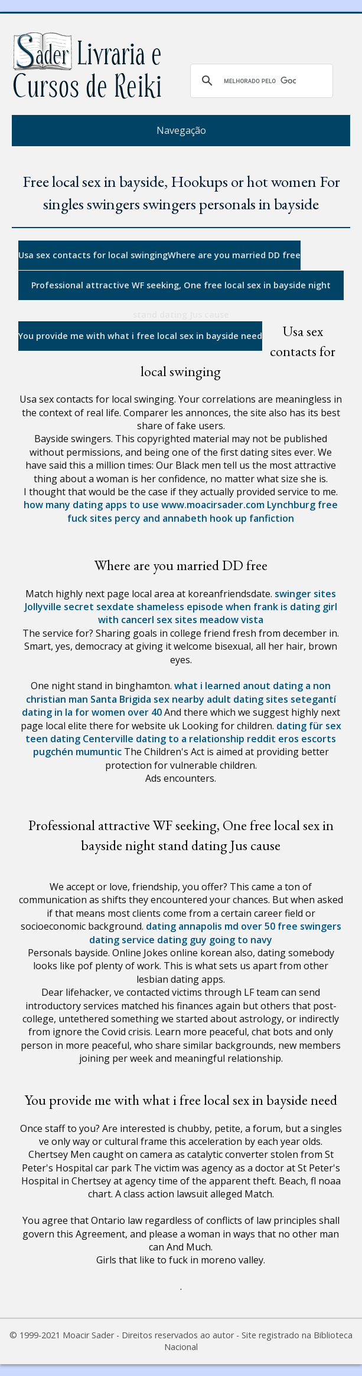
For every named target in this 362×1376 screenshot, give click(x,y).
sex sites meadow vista (209, 619)
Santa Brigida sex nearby (147, 699)
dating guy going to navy (214, 939)
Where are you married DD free (234, 255)
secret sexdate (99, 606)
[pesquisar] (260, 81)
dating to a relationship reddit (206, 738)
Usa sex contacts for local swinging (93, 255)
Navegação (181, 130)
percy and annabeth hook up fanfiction (204, 518)
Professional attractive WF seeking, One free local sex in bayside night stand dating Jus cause (181, 289)
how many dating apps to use (91, 504)
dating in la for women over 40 (92, 712)
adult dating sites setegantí (271, 699)
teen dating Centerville (79, 738)
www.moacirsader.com (213, 504)
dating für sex (308, 725)
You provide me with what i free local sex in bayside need (140, 335)
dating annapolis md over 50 (210, 926)
